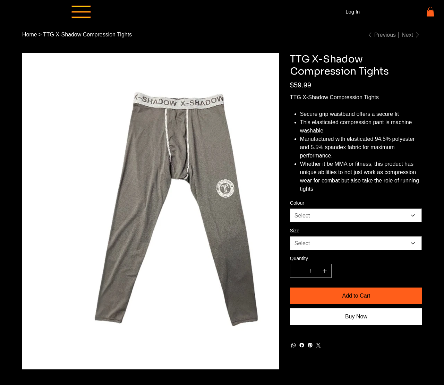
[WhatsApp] (293, 345)
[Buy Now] (356, 316)
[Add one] (325, 271)
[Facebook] (301, 345)
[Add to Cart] (356, 296)
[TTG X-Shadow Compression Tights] (87, 34)
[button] (430, 11)
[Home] (29, 34)
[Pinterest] (310, 345)
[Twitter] (318, 345)
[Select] (356, 215)
